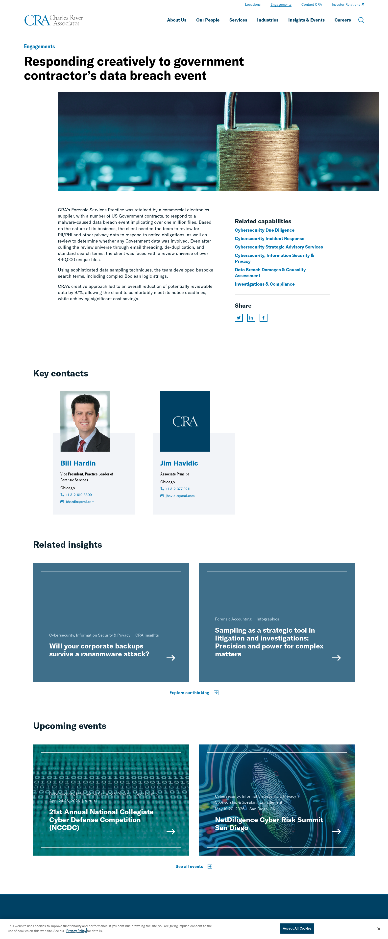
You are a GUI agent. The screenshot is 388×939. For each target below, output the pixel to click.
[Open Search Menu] (361, 20)
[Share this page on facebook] (263, 318)
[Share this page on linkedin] (251, 318)
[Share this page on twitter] (239, 318)
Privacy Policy (76, 933)
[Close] (379, 931)
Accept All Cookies (297, 931)
